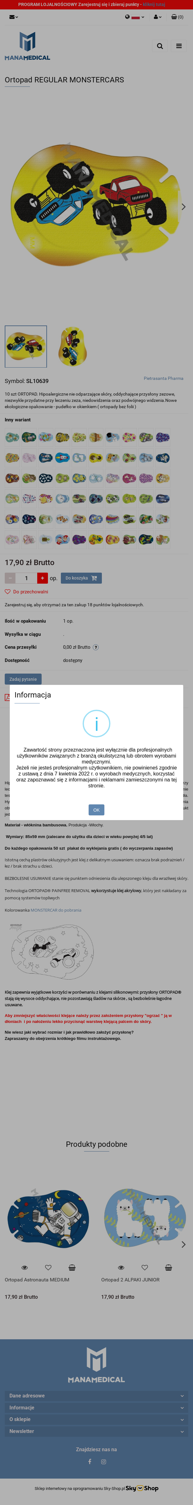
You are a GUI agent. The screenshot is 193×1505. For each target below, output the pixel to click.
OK (96, 810)
